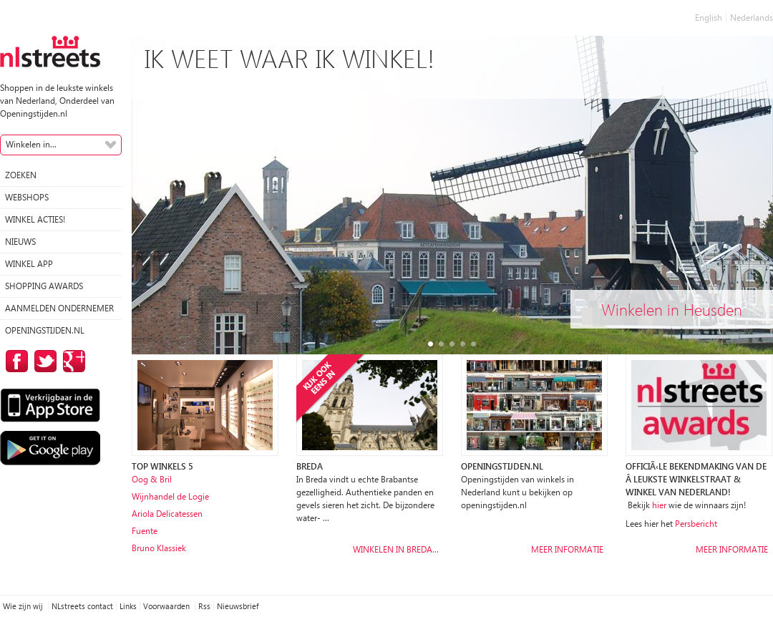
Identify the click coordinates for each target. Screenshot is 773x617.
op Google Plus (71, 361)
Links (128, 606)
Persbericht (696, 523)
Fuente (144, 530)
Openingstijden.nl (44, 330)
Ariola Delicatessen (167, 513)
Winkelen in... (31, 144)
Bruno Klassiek (159, 548)
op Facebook (14, 361)
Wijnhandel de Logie (170, 496)
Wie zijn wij (24, 606)
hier (659, 505)
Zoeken (21, 175)
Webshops (27, 197)
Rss (204, 606)
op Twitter (43, 361)
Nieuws (20, 241)
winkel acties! (35, 219)
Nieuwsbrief (237, 606)
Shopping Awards (44, 286)
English (708, 17)
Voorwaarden (167, 606)
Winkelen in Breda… (396, 549)
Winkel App (29, 263)
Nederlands (751, 17)
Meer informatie (567, 549)
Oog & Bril (152, 479)
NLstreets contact (82, 606)
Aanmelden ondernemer (59, 308)
